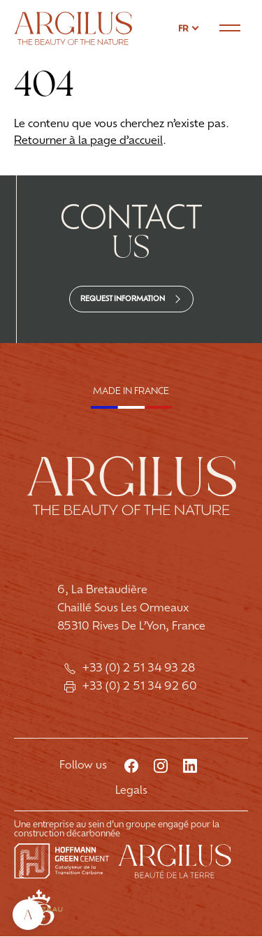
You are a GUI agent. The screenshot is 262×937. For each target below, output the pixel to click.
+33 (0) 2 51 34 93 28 (131, 668)
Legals (131, 791)
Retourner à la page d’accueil (88, 141)
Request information (122, 299)
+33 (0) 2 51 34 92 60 (130, 686)
